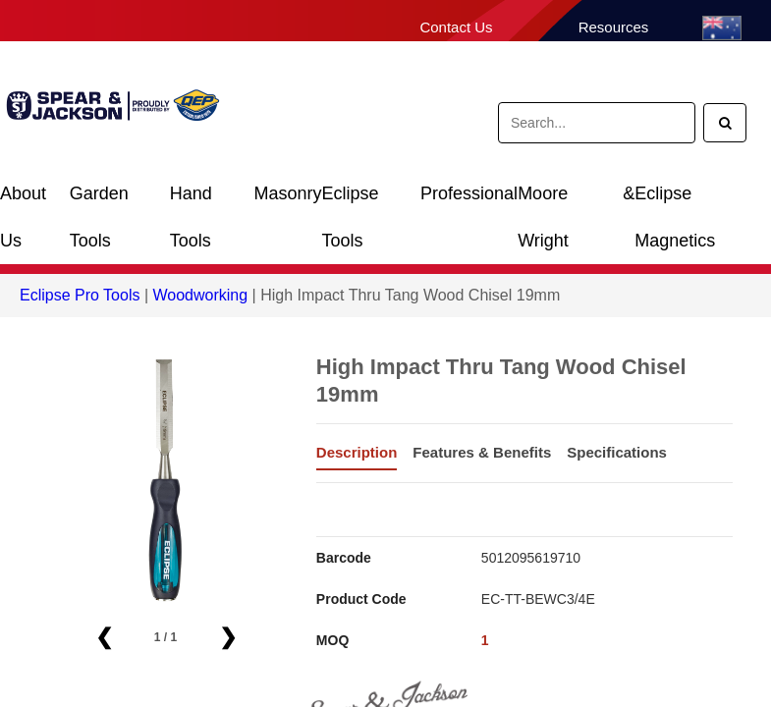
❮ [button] (104, 637)
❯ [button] (228, 637)
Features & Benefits (482, 452)
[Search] (724, 122)
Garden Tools (99, 201)
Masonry (288, 193)
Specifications (617, 452)
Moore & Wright (576, 201)
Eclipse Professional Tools (420, 201)
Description (357, 452)
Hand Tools (191, 201)
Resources (613, 27)
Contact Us (455, 27)
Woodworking (200, 295)
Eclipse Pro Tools (79, 295)
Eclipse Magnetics (674, 201)
